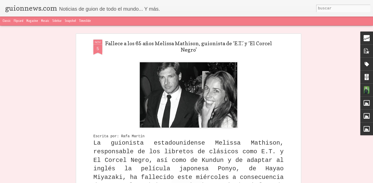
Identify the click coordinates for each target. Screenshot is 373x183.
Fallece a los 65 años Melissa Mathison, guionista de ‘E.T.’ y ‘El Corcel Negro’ (188, 46)
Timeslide (85, 21)
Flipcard (18, 21)
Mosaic (45, 21)
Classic (7, 21)
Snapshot (70, 21)
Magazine (32, 21)
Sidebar (57, 21)
